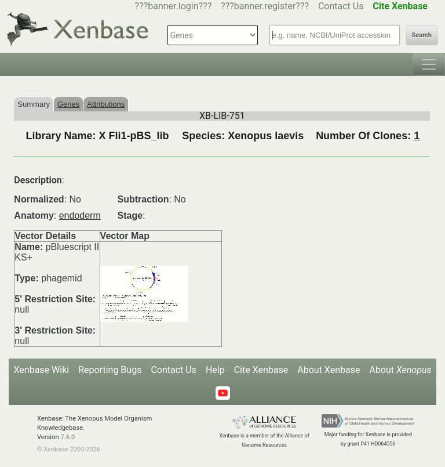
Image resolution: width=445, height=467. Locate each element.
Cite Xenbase (261, 369)
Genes (68, 104)
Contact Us (341, 6)
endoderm (80, 215)
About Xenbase (328, 369)
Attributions (106, 104)
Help (215, 369)
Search (422, 35)
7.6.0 (67, 437)
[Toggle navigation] (429, 64)
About (400, 369)
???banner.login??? (173, 6)
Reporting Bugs (109, 369)
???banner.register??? (265, 6)
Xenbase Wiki (42, 369)
